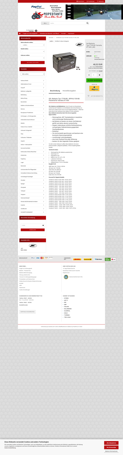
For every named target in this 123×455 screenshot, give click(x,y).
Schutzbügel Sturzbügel (27, 176)
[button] (80, 1)
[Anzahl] (94, 75)
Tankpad (23, 191)
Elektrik (23, 123)
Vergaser (23, 194)
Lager (22, 162)
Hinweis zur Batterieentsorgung (95, 68)
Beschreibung (55, 91)
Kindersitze (23, 155)
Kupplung (23, 158)
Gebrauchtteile (24, 80)
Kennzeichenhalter (25, 148)
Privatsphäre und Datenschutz (27, 279)
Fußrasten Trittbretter (26, 137)
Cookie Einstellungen (24, 289)
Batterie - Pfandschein (25, 270)
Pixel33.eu (75, 326)
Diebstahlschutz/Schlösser (28, 119)
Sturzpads (23, 187)
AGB (20, 285)
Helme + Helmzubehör (26, 144)
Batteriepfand (99, 66)
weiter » (52, 41)
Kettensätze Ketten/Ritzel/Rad (28, 151)
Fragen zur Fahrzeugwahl (25, 268)
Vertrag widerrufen (27, 311)
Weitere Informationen (111, 451)
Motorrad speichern (33, 62)
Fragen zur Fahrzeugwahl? (30, 33)
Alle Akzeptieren (111, 443)
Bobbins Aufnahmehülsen (27, 105)
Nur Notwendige (111, 447)
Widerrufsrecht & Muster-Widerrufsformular (30, 281)
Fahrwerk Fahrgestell (26, 130)
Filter (22, 134)
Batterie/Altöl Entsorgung (25, 272)
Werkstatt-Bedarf (25, 198)
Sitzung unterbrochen (24, 275)
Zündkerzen (24, 208)
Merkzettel (100, 1)
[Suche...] (45, 23)
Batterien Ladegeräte (26, 91)
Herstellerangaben (69, 91)
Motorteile (23, 166)
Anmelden (32, 229)
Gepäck (23, 141)
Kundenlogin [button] (90, 1)
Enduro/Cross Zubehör (26, 126)
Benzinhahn (24, 102)
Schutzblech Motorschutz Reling (29, 173)
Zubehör (23, 205)
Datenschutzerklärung (10, 448)
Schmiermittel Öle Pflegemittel (28, 169)
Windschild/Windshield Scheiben (29, 201)
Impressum (71, 33)
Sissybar (23, 180)
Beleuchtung (24, 98)
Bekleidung (23, 94)
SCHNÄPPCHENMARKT (27, 212)
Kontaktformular (23, 305)
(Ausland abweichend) (99, 59)
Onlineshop (44, 326)
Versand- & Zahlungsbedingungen (27, 277)
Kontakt (63, 33)
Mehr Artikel (24, 250)
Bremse (23, 109)
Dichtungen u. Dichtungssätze (28, 116)
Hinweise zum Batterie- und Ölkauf (49, 33)
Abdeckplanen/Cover (26, 84)
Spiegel (23, 183)
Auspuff (23, 87)
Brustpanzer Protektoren (27, 112)
